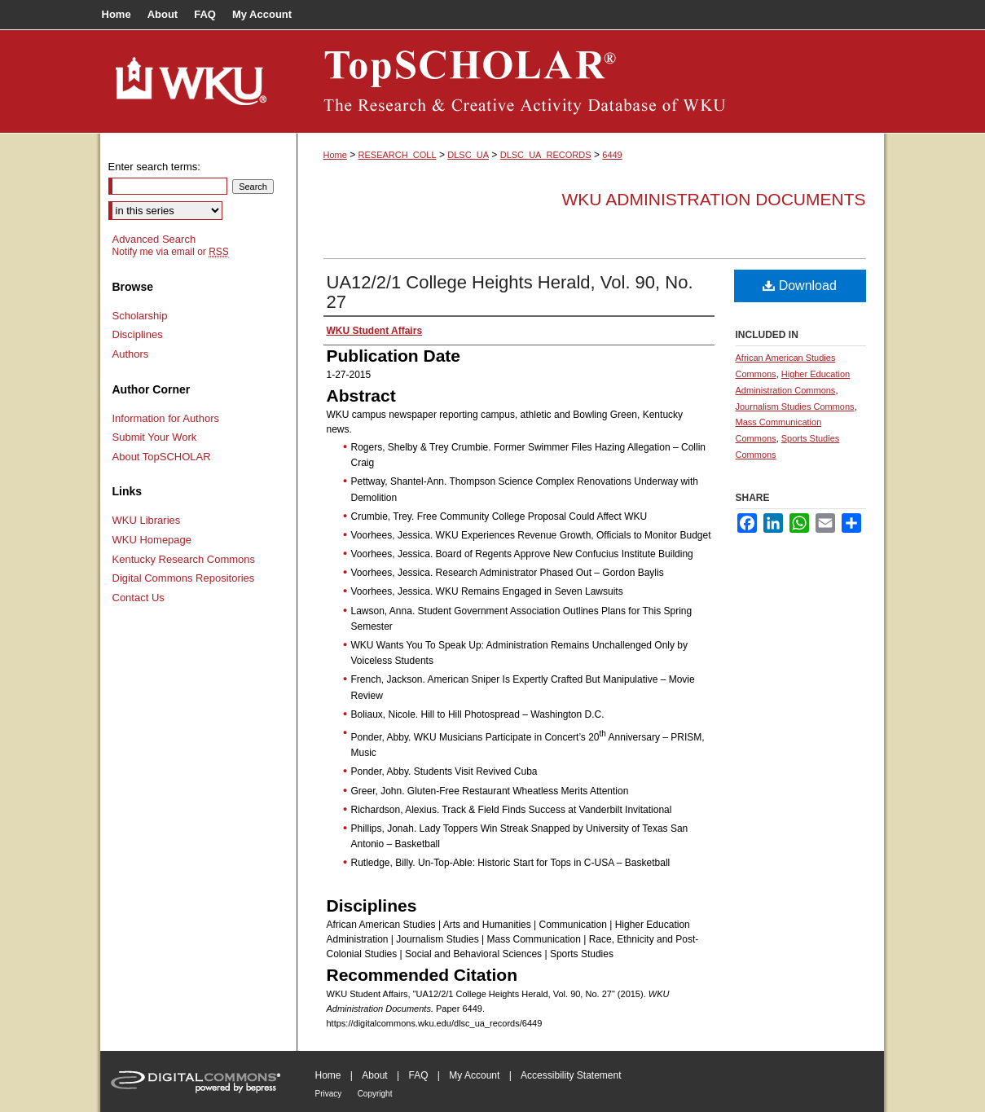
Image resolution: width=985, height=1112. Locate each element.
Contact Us (138, 597)
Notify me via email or (170, 251)
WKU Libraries (146, 520)
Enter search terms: (154, 166)
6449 (612, 155)
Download (800, 285)
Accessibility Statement (571, 1075)
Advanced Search (154, 239)
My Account (474, 1075)
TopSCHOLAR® (590, 81)
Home (335, 155)
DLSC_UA (468, 155)
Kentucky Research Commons (184, 559)
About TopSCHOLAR (161, 457)
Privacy (328, 1093)
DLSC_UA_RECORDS (545, 155)
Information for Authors (166, 418)
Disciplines (137, 334)
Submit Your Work (154, 437)
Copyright (375, 1093)
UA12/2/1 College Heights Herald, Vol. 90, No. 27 (510, 292)
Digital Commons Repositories (183, 578)
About (374, 1075)
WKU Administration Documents (714, 199)
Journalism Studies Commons (795, 406)
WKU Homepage (152, 540)
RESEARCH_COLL (397, 155)
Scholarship (140, 316)
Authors (130, 354)
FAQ (418, 1075)
